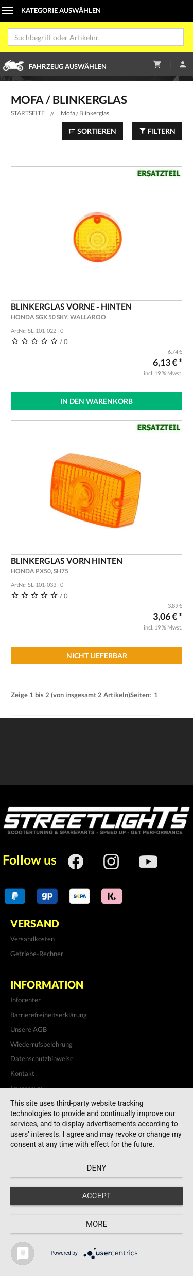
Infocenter (25, 1000)
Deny (97, 1168)
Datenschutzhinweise (42, 1058)
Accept (96, 1195)
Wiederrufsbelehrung (41, 1044)
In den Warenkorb (96, 401)
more (96, 1224)
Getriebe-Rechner (36, 953)
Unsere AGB (28, 1029)
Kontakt (22, 1073)
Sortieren (92, 131)
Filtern (157, 131)
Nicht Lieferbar (96, 655)
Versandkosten (32, 938)
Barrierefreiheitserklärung (48, 1015)
